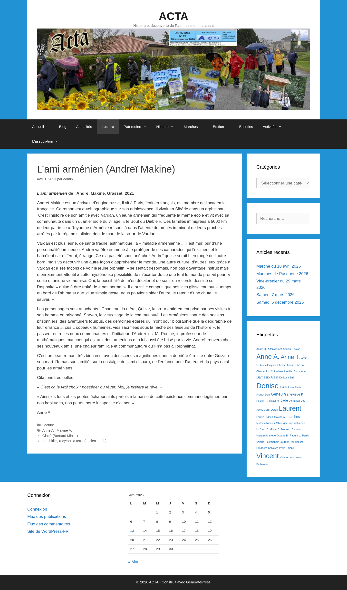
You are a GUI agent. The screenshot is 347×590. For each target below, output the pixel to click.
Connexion (37, 509)
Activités (275, 126)
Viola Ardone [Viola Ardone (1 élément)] (287, 457)
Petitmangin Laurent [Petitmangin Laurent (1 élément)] (277, 441)
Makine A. (64, 430)
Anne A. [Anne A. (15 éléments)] (268, 356)
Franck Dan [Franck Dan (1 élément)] (263, 394)
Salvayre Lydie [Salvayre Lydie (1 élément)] (276, 447)
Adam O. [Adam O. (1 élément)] (261, 349)
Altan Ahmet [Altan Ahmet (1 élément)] (275, 349)
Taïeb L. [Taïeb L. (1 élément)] (291, 447)
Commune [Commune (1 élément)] (300, 371)
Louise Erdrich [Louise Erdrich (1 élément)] (264, 417)
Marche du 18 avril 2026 (278, 266)
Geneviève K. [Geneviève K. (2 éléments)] (294, 394)
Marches (196, 126)
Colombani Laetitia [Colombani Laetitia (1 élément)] (281, 371)
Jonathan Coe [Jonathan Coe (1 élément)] (297, 400)
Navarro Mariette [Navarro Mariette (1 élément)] (266, 435)
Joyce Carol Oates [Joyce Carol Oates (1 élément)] (267, 409)
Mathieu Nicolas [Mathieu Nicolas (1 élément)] (265, 423)
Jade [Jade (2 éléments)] (284, 400)
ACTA (173, 16)
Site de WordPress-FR (48, 531)
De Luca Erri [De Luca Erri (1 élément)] (286, 377)
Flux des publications (46, 516)
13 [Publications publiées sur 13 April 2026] (132, 530)
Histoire (167, 126)
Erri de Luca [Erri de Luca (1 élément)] (287, 387)
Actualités (84, 127)
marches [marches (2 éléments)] (293, 417)
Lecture (108, 127)
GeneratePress (198, 582)
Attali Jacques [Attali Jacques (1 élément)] (268, 365)
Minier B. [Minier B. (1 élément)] (275, 429)
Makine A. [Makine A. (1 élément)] (280, 417)
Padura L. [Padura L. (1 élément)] (295, 435)
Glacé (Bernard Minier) (60, 436)
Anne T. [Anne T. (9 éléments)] (290, 357)
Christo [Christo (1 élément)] (300, 365)
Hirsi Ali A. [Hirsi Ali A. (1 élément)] (262, 400)
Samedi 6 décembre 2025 (280, 302)
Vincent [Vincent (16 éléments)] (267, 456)
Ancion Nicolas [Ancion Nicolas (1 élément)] (291, 349)
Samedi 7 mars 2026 (275, 294)
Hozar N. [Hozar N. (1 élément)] (274, 400)
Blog (62, 127)
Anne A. (48, 430)
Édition (223, 126)
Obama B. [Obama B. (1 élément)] (283, 435)
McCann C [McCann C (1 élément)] (262, 429)
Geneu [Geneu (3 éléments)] (277, 394)
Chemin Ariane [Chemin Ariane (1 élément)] (285, 365)
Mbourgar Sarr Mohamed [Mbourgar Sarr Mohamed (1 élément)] (290, 423)
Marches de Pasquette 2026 (282, 273)
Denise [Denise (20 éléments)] (267, 386)
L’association (47, 141)
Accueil (43, 126)
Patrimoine (137, 126)
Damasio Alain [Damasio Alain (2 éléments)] (267, 377)
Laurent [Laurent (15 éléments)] (290, 408)
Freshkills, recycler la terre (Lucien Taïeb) (74, 441)
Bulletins (246, 127)
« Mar (133, 562)
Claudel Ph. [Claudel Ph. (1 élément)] (263, 371)
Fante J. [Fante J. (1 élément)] (299, 387)
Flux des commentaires (48, 524)
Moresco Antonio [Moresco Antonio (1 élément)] (290, 429)
